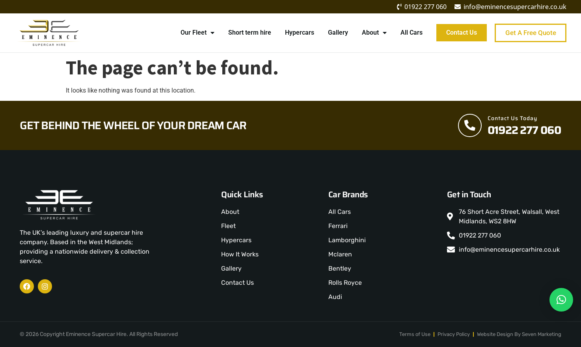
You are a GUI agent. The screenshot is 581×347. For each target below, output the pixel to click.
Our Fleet (197, 33)
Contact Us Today (512, 118)
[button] (561, 300)
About (373, 33)
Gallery (338, 32)
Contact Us (461, 32)
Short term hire (249, 32)
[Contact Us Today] (470, 125)
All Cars (411, 32)
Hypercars (299, 32)
